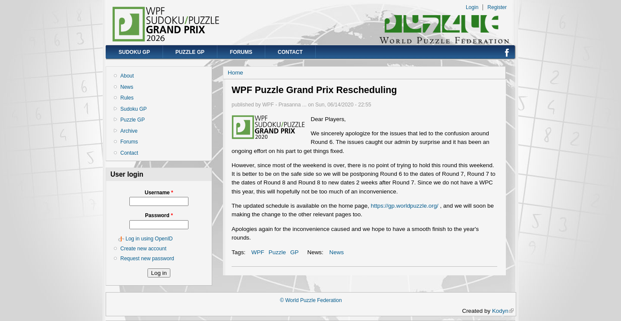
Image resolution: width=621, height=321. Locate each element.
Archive (129, 131)
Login (472, 7)
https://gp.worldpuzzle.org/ (405, 206)
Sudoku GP (134, 52)
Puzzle (277, 252)
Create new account (143, 249)
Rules (127, 98)
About (127, 76)
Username (158, 193)
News (126, 87)
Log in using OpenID (148, 239)
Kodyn (503, 311)
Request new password (147, 259)
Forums (241, 52)
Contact (290, 52)
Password (159, 215)
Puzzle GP (190, 52)
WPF (257, 252)
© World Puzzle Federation (311, 300)
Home (235, 72)
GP (294, 252)
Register (497, 7)
